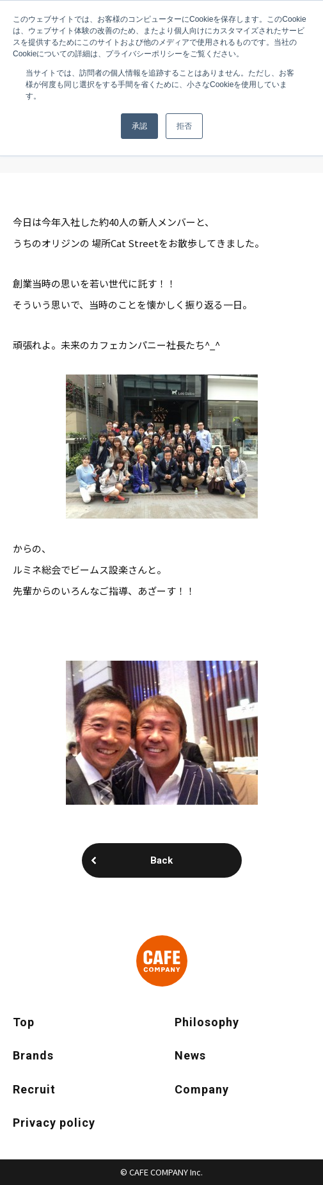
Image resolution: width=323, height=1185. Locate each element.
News (190, 1055)
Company (202, 1089)
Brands (33, 1055)
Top (24, 1022)
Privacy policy (54, 1122)
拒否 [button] (184, 126)
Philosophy (207, 1022)
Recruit (34, 1089)
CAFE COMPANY (161, 961)
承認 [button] (139, 126)
